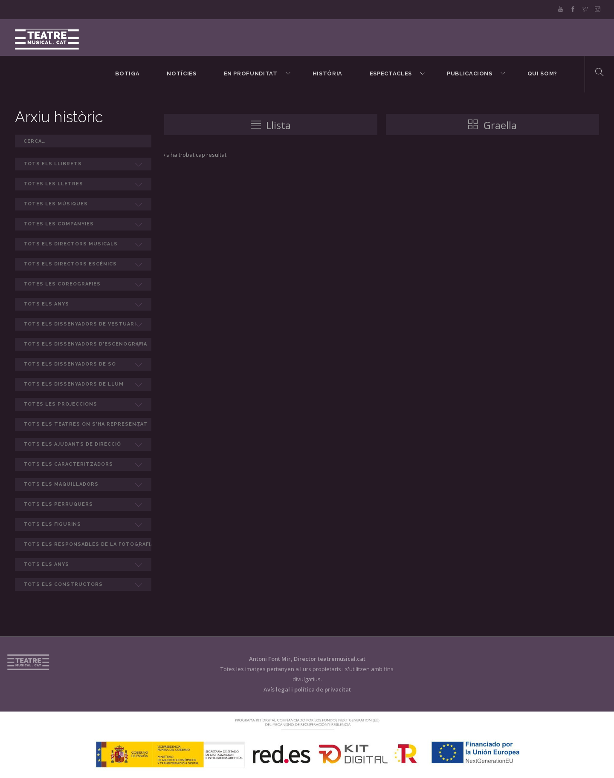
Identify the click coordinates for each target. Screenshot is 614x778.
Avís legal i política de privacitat (307, 689)
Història (327, 73)
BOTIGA (127, 73)
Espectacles (391, 73)
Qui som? (542, 73)
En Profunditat (251, 73)
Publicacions (469, 73)
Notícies (181, 73)
